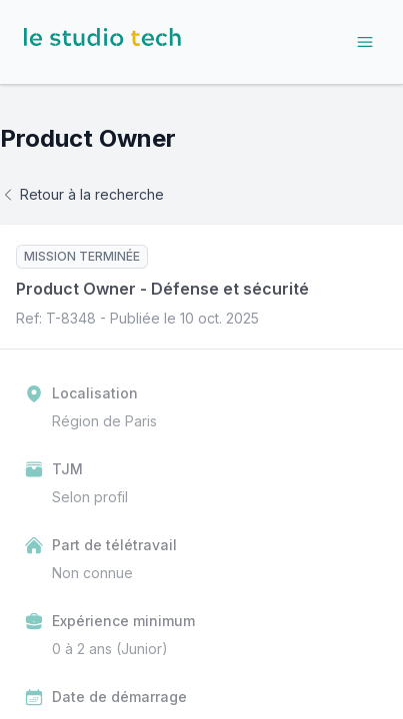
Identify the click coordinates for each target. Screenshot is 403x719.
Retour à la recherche (82, 194)
